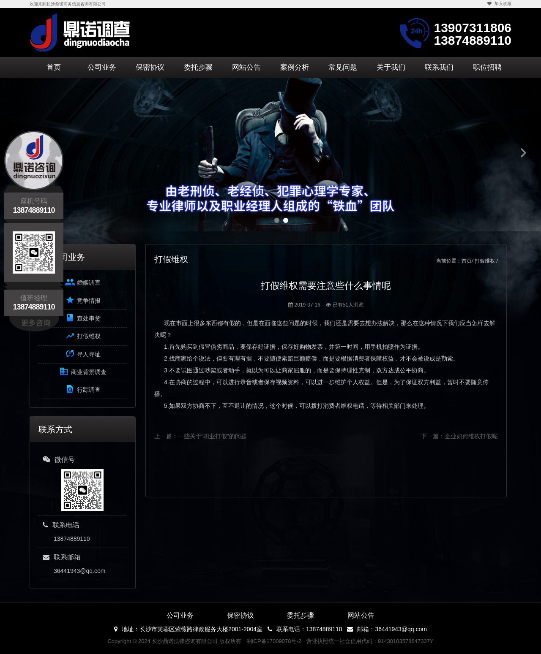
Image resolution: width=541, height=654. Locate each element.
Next (523, 152)
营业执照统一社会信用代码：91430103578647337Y (370, 641)
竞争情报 (83, 300)
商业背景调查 (83, 371)
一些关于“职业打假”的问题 (212, 436)
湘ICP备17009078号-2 (273, 641)
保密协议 (150, 67)
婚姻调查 (83, 282)
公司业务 (101, 67)
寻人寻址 (83, 353)
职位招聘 (487, 67)
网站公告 (246, 67)
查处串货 (83, 317)
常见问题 (342, 67)
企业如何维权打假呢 (471, 436)
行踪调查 (83, 389)
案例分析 (294, 67)
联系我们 (439, 67)
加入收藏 (498, 3)
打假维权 (83, 336)
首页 (53, 67)
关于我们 (391, 67)
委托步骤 (198, 67)
